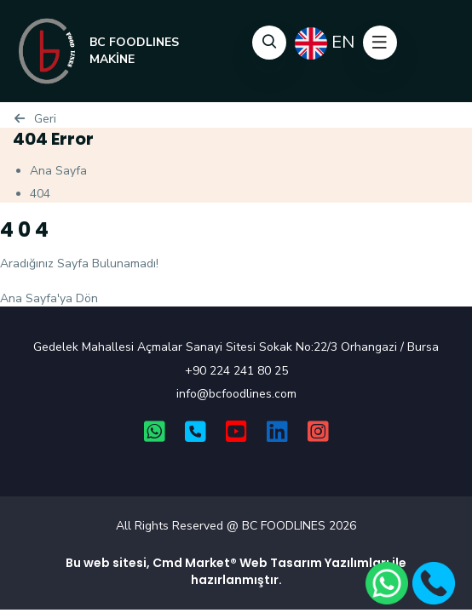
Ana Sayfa (58, 171)
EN (324, 43)
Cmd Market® (195, 562)
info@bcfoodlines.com (236, 394)
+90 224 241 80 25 (236, 371)
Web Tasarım (280, 562)
